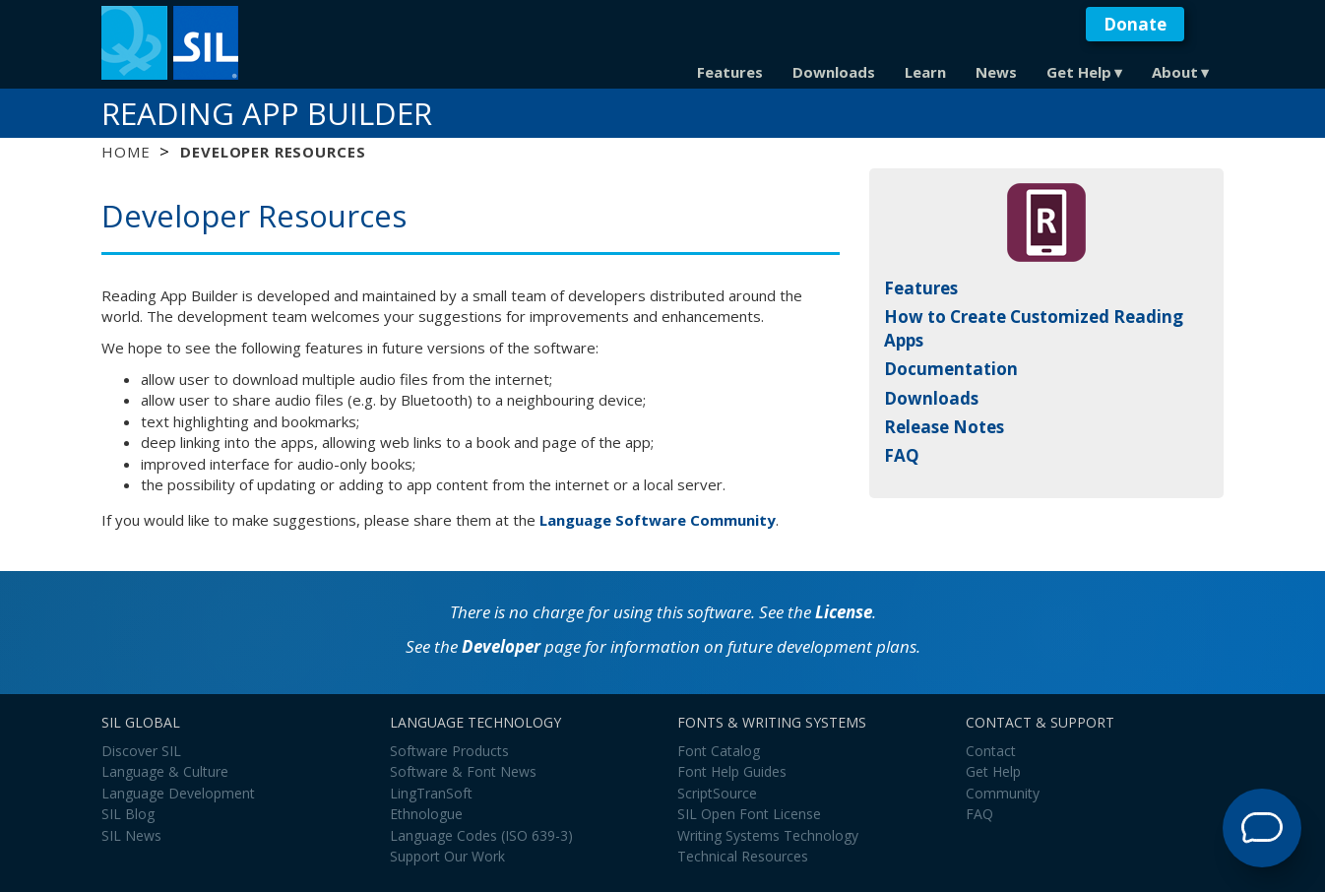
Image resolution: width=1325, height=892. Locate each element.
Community (1003, 793)
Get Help (1078, 72)
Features (730, 72)
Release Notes (944, 426)
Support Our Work (447, 856)
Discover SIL (141, 750)
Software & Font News (463, 771)
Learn (925, 72)
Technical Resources (742, 856)
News (996, 72)
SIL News (131, 835)
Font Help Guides (732, 771)
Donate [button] (1135, 24)
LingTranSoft (431, 793)
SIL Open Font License (749, 813)
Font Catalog (718, 750)
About (1175, 72)
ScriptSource (717, 793)
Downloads (833, 72)
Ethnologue (426, 813)
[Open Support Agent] (1262, 828)
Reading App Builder (266, 113)
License (843, 612)
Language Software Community (657, 520)
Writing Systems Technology (767, 835)
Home (125, 151)
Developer (501, 646)
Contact (991, 750)
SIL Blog (128, 813)
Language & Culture (164, 771)
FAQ (901, 455)
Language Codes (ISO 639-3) (481, 835)
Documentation (951, 368)
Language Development (178, 793)
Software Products (449, 750)
